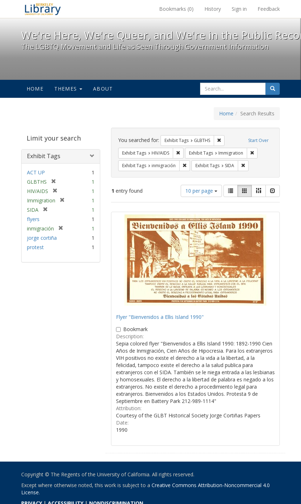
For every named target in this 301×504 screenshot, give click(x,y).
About (103, 88)
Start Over (258, 140)
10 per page (201, 190)
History (212, 8)
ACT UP (36, 172)
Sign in (239, 8)
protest (35, 247)
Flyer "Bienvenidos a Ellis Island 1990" (160, 316)
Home (35, 88)
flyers (33, 219)
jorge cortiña (42, 237)
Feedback (269, 8)
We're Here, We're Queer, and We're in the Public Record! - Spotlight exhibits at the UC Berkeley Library (43, 9)
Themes (68, 88)
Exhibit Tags (43, 156)
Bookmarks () (176, 8)
